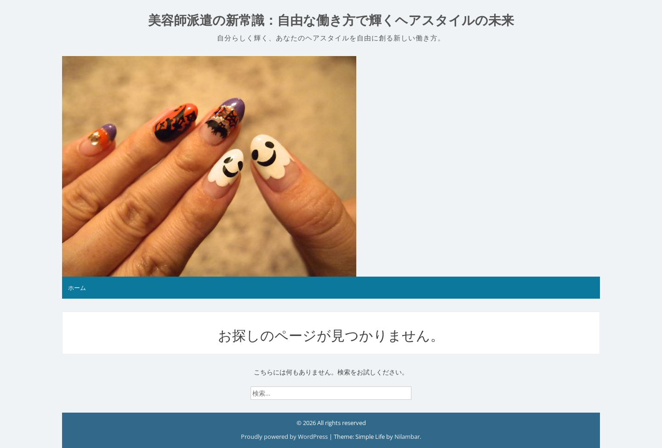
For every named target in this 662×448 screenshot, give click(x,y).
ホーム (77, 288)
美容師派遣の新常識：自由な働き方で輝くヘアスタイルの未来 (331, 20)
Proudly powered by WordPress (285, 436)
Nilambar (407, 436)
